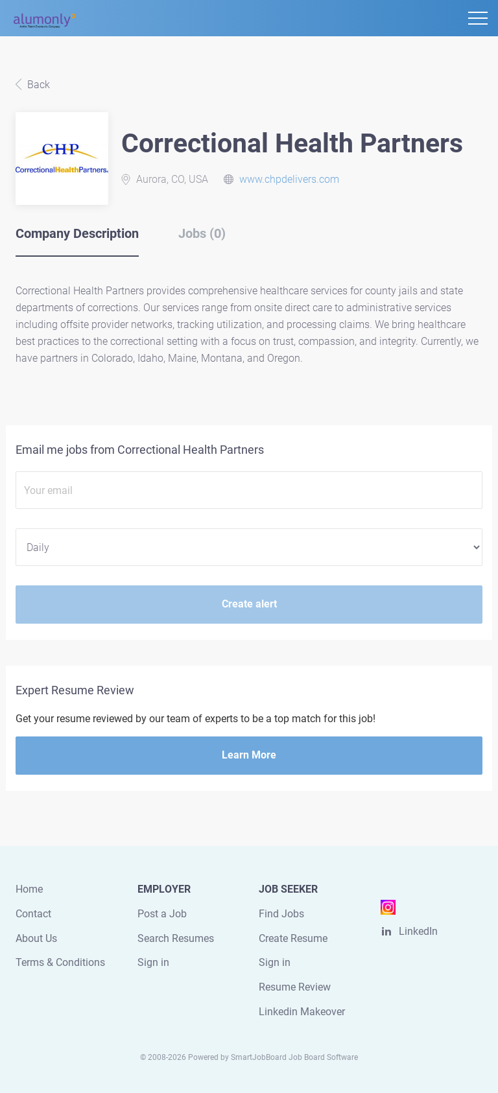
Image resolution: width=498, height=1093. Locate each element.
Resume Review (295, 987)
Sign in (153, 962)
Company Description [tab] (77, 233)
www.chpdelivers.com (289, 179)
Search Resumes (175, 938)
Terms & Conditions (60, 962)
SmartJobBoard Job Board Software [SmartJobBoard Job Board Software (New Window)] (294, 1057)
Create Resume (293, 938)
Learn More (249, 755)
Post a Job (162, 914)
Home (29, 889)
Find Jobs (281, 914)
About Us (36, 938)
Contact (33, 914)
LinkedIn (418, 931)
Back (37, 84)
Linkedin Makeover (302, 1011)
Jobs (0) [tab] (202, 233)
